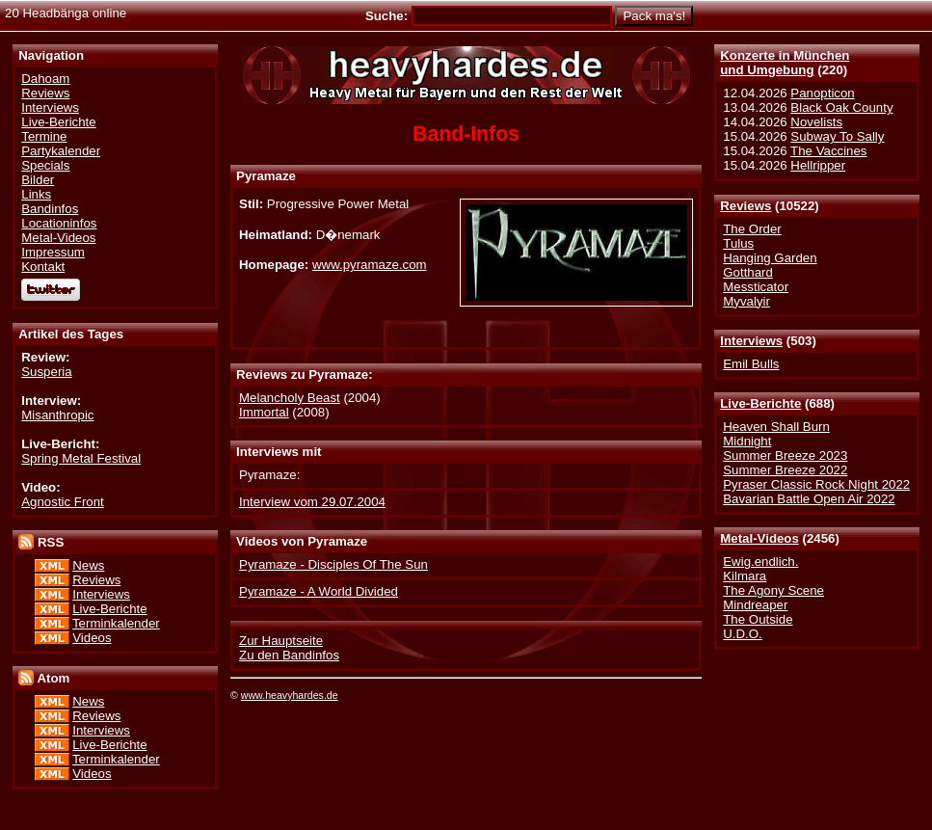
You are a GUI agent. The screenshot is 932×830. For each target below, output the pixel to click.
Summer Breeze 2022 (785, 470)
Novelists (816, 122)
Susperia (46, 371)
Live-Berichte (760, 403)
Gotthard (748, 272)
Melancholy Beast (289, 397)
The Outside (757, 619)
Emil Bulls (751, 364)
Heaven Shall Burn (776, 426)
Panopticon (822, 93)
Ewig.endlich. (760, 561)
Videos (91, 637)
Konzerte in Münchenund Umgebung (784, 62)
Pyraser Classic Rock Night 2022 (816, 484)
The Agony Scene (773, 590)
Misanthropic (57, 415)
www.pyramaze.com (369, 264)
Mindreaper (755, 605)
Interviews (751, 341)
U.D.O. (742, 634)
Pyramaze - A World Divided (318, 591)
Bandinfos (49, 208)
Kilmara (744, 576)
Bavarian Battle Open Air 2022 (808, 499)
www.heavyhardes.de (289, 695)
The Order (752, 229)
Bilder (37, 180)
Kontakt (43, 266)
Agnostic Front (62, 502)
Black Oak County (841, 107)
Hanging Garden (769, 258)
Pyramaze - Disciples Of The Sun (333, 564)
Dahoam (45, 78)
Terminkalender (116, 623)
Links (36, 194)
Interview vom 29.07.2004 (312, 502)
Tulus (738, 243)
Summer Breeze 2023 (785, 455)
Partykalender (60, 151)
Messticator (755, 287)
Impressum (53, 252)
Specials (45, 165)
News (88, 565)
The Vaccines (828, 151)
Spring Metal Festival (81, 458)
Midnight (747, 441)
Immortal (264, 412)
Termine (44, 136)
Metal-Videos (759, 538)
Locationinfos (58, 223)
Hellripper (817, 165)
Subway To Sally (837, 136)
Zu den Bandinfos (289, 655)
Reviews (745, 206)
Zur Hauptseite (281, 640)
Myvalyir (746, 301)
